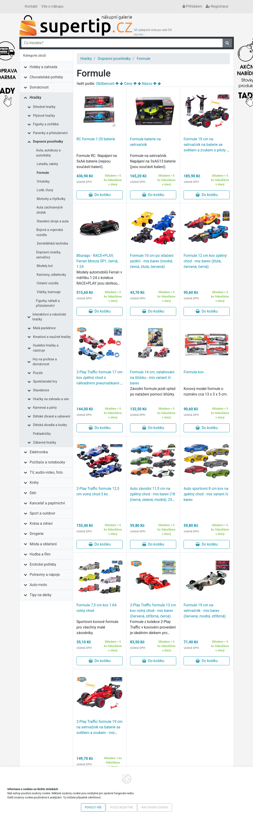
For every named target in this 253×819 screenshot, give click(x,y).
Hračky (35, 97)
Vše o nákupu (52, 6)
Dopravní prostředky (48, 142)
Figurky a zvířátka (46, 124)
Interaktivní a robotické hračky (49, 317)
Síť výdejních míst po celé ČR (153, 32)
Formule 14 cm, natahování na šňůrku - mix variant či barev (152, 377)
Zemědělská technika (52, 243)
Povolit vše (93, 807)
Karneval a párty (45, 408)
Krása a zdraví (41, 523)
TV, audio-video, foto (46, 472)
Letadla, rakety (47, 164)
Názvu (147, 83)
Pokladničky (42, 434)
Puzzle (38, 373)
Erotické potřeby (43, 564)
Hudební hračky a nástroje (46, 348)
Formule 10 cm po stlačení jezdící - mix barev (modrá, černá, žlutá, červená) (152, 261)
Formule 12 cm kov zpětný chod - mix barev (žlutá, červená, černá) (205, 261)
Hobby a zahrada (43, 67)
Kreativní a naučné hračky (52, 337)
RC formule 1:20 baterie (96, 139)
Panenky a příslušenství (50, 133)
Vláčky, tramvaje (48, 292)
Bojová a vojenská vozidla (49, 232)
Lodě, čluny (45, 190)
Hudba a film (40, 554)
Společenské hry (45, 381)
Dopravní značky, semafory (48, 254)
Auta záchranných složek (49, 210)
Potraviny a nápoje (45, 574)
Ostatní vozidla (48, 283)
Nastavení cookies (154, 807)
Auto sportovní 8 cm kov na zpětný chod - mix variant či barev (206, 494)
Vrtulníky (43, 182)
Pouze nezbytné (121, 807)
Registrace (217, 6)
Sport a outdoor (42, 513)
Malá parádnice (44, 328)
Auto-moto (38, 585)
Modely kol (45, 266)
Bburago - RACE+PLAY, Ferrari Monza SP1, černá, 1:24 (97, 261)
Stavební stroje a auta (52, 221)
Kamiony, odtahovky (51, 275)
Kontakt (31, 6)
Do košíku (100, 195)
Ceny (128, 83)
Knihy (34, 482)
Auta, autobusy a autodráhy (48, 152)
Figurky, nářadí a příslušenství (48, 303)
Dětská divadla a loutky (50, 425)
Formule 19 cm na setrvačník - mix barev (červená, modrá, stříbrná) (205, 610)
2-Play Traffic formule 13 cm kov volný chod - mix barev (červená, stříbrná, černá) (153, 610)
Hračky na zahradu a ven (51, 399)
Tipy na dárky (40, 595)
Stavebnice (41, 390)
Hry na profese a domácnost (45, 361)
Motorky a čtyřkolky (51, 199)
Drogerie (37, 533)
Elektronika (39, 452)
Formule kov (194, 372)
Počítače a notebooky (47, 462)
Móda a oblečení (43, 544)
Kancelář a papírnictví (47, 503)
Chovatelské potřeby (46, 77)
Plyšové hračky (44, 116)
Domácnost (39, 87)
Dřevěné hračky (44, 107)
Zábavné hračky (44, 443)
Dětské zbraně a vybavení (51, 416)
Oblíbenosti (105, 83)
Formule (43, 173)
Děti (33, 493)
